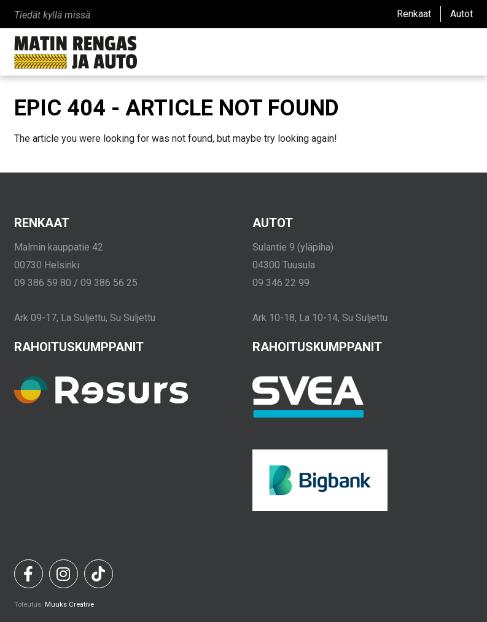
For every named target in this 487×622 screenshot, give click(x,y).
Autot (461, 14)
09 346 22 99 (281, 283)
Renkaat (414, 14)
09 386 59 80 (42, 283)
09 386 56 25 (109, 283)
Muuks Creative (69, 604)
